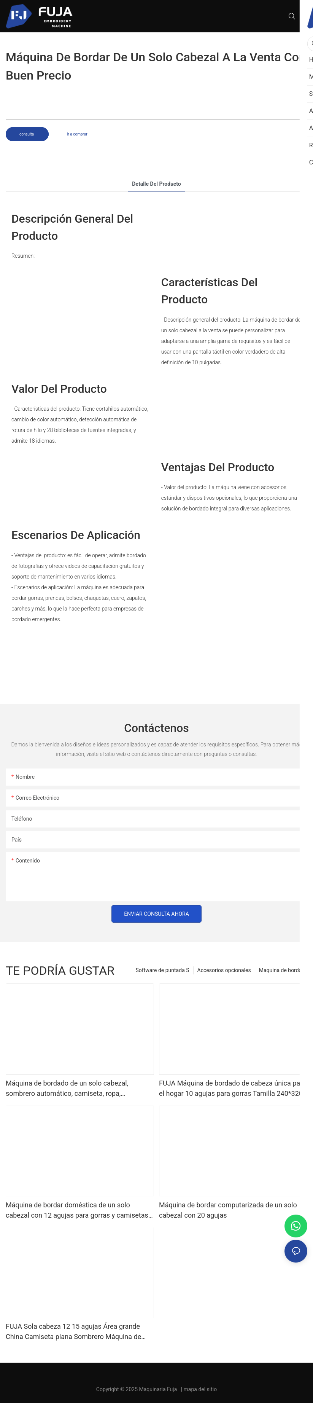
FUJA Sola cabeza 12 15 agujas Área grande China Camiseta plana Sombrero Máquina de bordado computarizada (73, 1332)
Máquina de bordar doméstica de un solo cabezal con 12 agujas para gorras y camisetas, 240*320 (77, 1210)
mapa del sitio (200, 1389)
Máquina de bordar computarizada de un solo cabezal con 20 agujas (228, 1210)
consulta (27, 134)
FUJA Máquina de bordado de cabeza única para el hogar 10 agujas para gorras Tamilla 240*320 (232, 1088)
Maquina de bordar (281, 970)
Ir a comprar (77, 134)
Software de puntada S (162, 970)
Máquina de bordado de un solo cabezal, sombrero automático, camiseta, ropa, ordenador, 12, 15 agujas (67, 1088)
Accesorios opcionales (224, 970)
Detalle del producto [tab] (156, 184)
